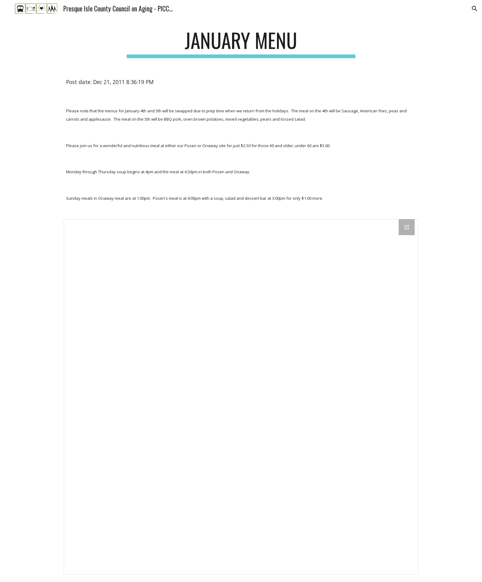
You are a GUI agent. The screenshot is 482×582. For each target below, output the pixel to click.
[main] (241, 43)
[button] (474, 8)
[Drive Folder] (241, 396)
